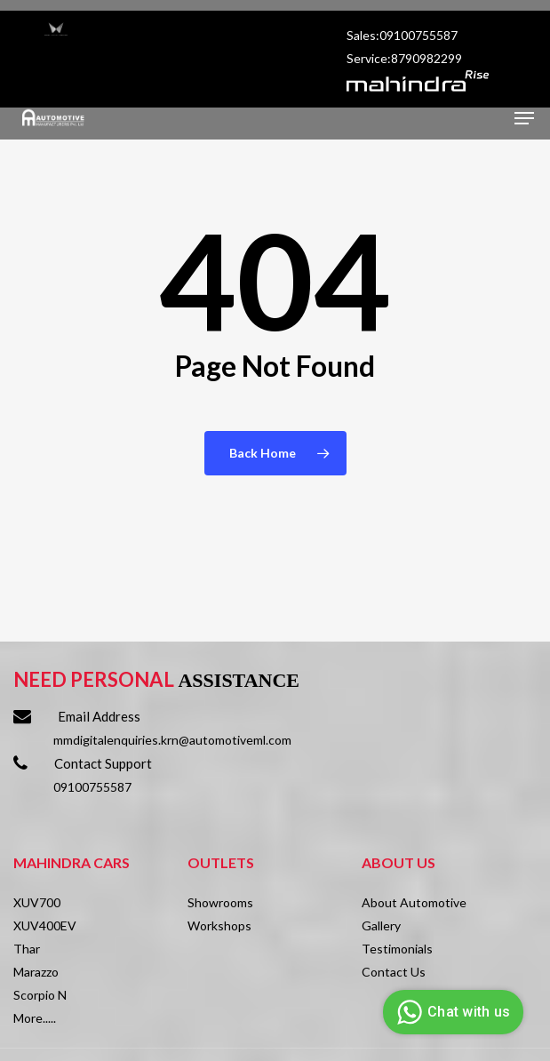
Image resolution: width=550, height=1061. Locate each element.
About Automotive (414, 902)
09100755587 (92, 786)
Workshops (219, 925)
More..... (34, 1017)
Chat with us (451, 1012)
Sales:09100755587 (403, 35)
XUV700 (36, 902)
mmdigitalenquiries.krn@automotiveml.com (172, 739)
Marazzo (36, 971)
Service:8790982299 (406, 58)
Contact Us (394, 971)
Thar (26, 948)
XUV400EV (44, 925)
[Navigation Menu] (524, 118)
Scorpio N (40, 994)
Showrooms (220, 902)
